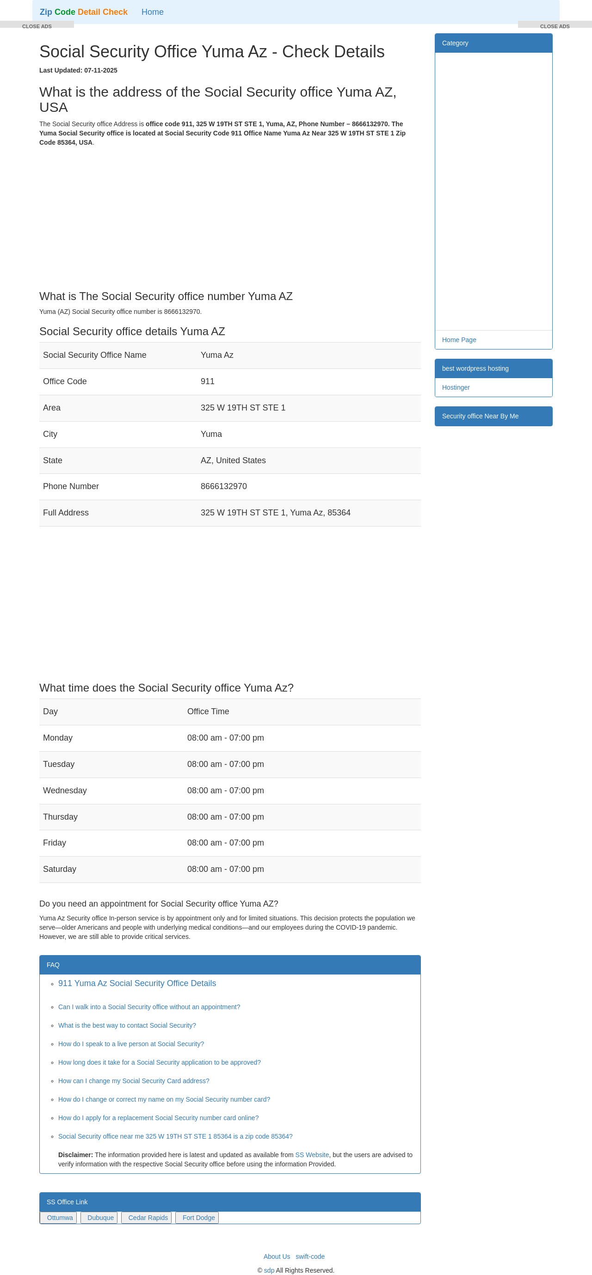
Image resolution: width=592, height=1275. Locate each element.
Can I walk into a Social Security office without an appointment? (149, 1007)
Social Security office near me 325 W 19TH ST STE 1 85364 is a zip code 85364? (175, 1136)
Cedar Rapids (148, 1217)
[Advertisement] (230, 216)
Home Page (459, 339)
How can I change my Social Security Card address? (134, 1081)
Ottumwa (60, 1217)
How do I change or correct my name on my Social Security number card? (164, 1099)
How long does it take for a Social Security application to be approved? (159, 1062)
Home (153, 12)
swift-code (310, 1256)
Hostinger (456, 387)
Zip (84, 12)
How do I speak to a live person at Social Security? (131, 1044)
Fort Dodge (199, 1217)
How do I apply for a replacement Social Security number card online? (158, 1118)
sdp (269, 1270)
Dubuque (100, 1217)
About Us (277, 1256)
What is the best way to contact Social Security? (127, 1025)
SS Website (312, 1155)
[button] (37, 24)
